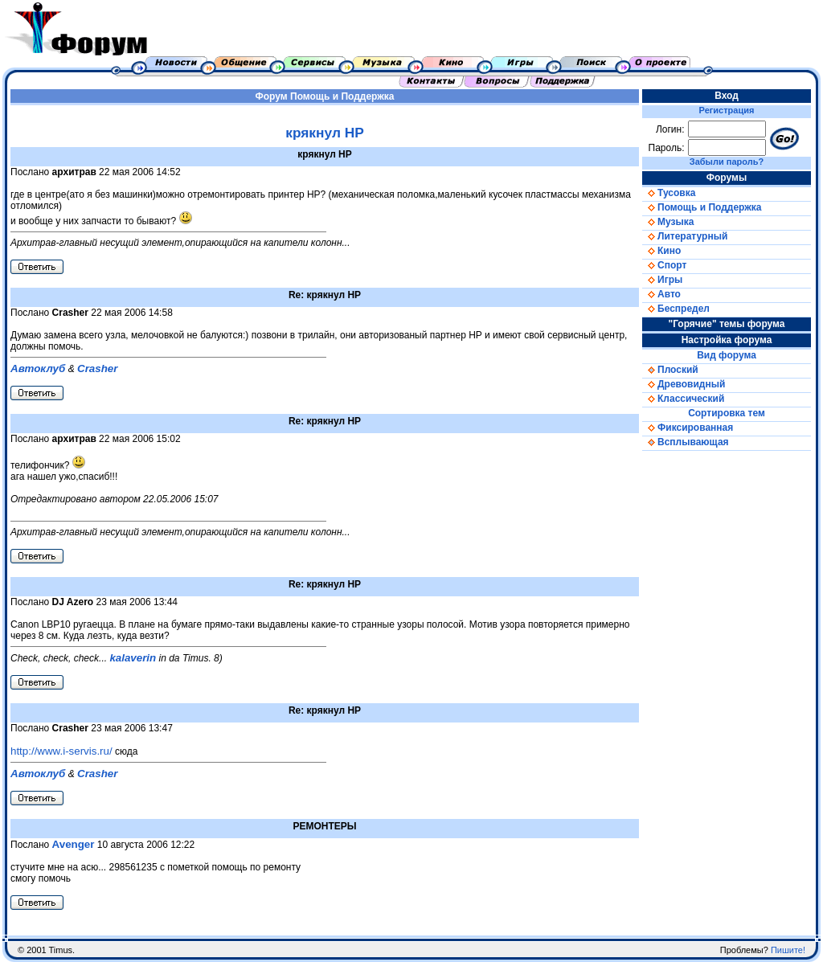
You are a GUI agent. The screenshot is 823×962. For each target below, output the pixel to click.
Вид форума (726, 355)
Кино (661, 250)
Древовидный (683, 384)
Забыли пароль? (727, 161)
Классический (683, 398)
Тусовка (668, 193)
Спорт (664, 265)
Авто (661, 294)
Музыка (668, 221)
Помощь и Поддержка (342, 96)
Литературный (684, 236)
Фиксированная (687, 427)
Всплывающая (685, 442)
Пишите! (788, 950)
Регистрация (727, 110)
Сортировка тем (726, 413)
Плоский (670, 369)
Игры (662, 279)
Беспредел (676, 308)
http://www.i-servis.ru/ (61, 751)
